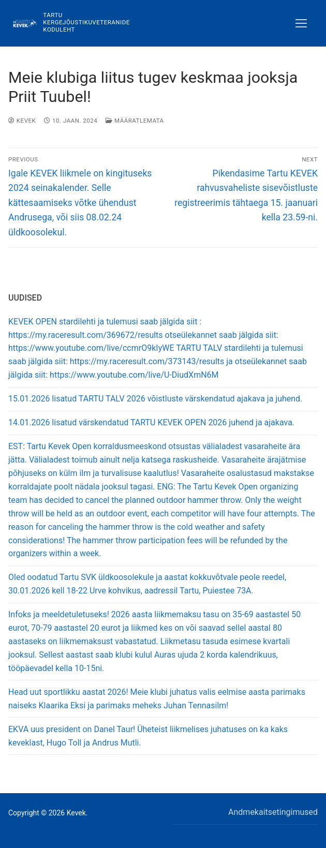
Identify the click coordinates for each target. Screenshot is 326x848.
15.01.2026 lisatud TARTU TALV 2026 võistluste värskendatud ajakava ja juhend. (155, 399)
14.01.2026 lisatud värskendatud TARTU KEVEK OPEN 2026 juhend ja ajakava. (151, 422)
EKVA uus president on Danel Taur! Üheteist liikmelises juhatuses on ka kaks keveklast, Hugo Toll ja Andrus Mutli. (148, 736)
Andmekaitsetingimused (273, 812)
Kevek (22, 120)
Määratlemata (135, 120)
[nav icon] (301, 23)
